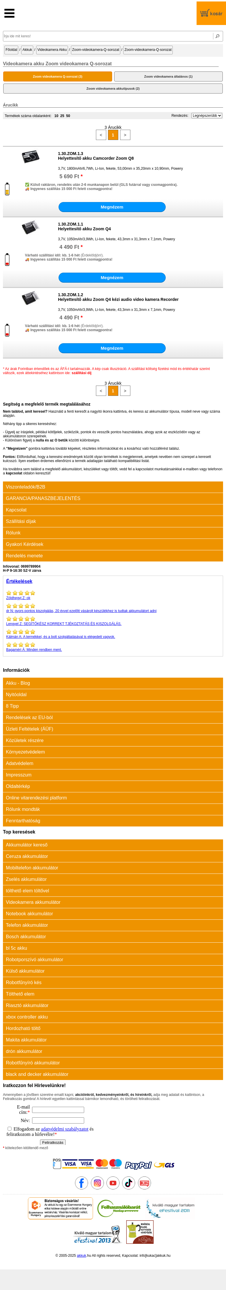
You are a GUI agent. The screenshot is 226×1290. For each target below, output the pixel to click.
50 (68, 116)
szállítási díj (81, 373)
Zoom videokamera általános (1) (168, 76)
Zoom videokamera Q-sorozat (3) (57, 76)
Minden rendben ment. (113, 647)
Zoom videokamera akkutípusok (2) (113, 88)
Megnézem (112, 206)
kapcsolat (14, 473)
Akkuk (27, 50)
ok (113, 595)
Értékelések (19, 581)
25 (62, 116)
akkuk (81, 1256)
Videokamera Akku (52, 50)
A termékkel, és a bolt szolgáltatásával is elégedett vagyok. (113, 634)
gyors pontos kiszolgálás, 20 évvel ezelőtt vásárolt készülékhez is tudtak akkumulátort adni (113, 608)
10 (56, 116)
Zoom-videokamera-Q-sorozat (95, 50)
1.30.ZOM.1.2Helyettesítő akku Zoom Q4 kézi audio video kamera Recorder (118, 297)
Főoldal (11, 50)
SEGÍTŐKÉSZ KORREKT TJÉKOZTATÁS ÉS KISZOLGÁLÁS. (113, 621)
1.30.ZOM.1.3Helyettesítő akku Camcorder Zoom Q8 (96, 156)
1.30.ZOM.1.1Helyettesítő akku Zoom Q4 (84, 226)
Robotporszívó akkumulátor (34, 959)
